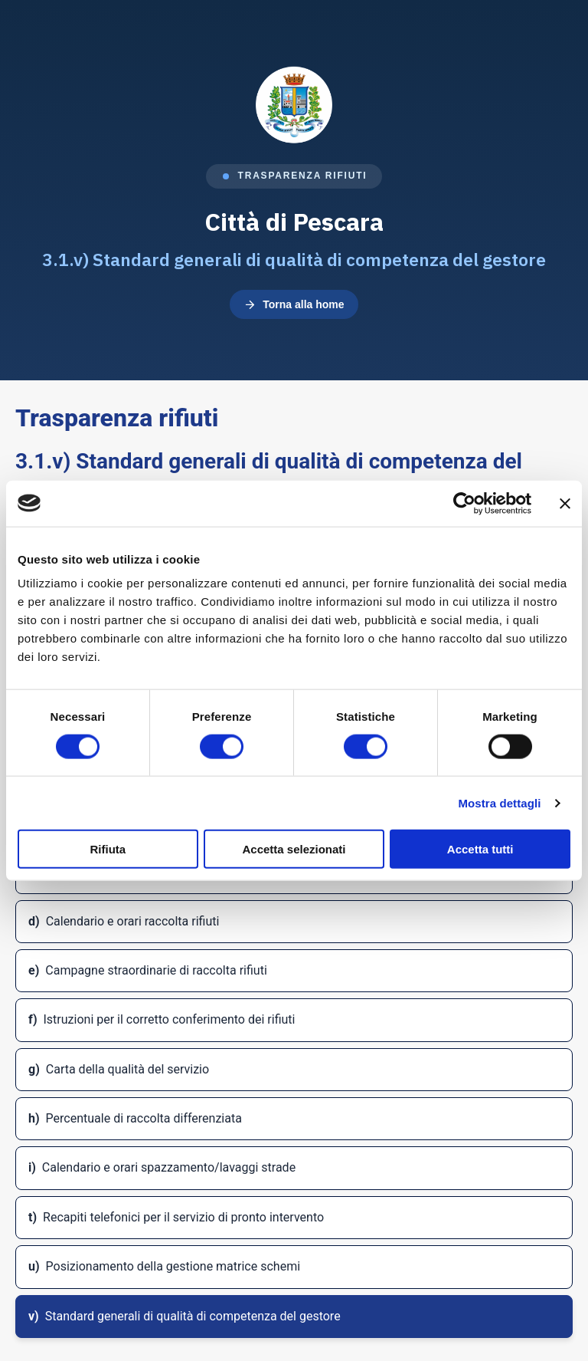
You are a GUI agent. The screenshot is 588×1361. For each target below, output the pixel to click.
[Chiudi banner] (565, 503)
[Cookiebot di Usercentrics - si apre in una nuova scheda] (464, 502)
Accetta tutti (480, 849)
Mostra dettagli (499, 802)
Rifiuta (108, 849)
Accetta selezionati (293, 849)
